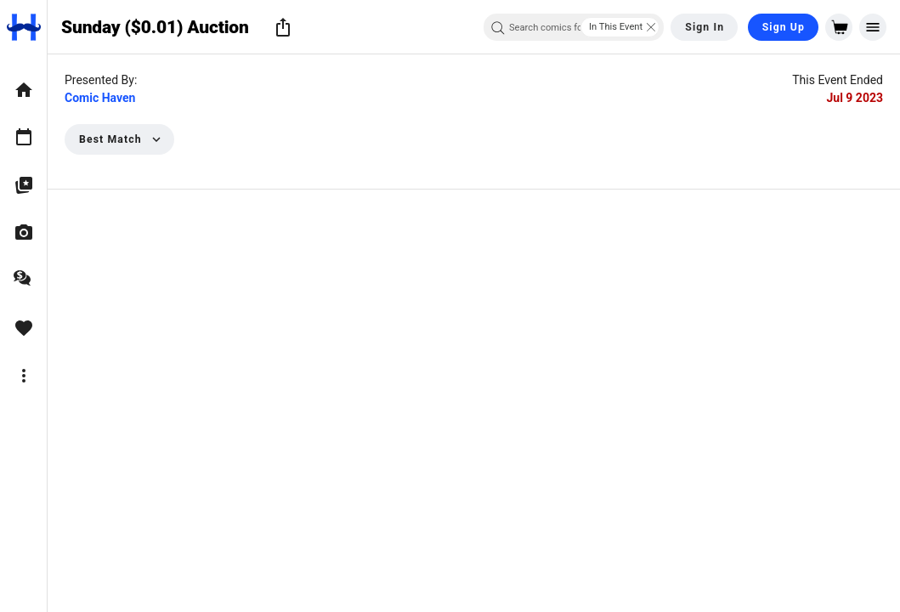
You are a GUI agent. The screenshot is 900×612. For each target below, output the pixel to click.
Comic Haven (100, 98)
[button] (283, 27)
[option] (23, 90)
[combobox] (574, 27)
